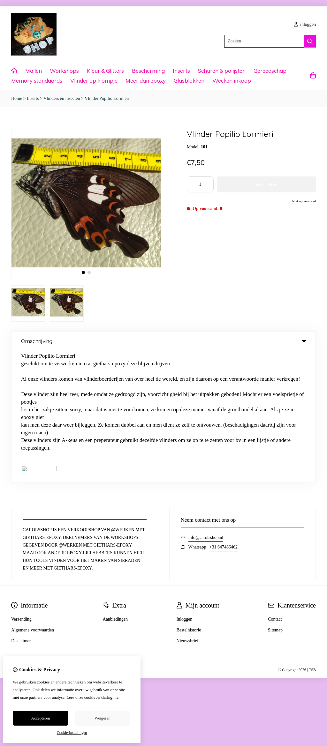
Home (16, 98)
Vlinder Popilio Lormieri (107, 98)
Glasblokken (189, 80)
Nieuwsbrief (188, 509)
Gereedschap (270, 70)
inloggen (305, 24)
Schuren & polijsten (222, 70)
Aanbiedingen (115, 487)
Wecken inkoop (231, 80)
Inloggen (185, 487)
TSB (312, 538)
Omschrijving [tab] (163, 341)
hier (116, 697)
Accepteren (40, 718)
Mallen (33, 70)
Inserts (181, 70)
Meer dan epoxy (145, 80)
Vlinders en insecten (61, 98)
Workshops (64, 70)
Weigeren (102, 718)
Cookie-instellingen (72, 732)
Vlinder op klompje (94, 80)
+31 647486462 (223, 415)
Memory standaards (36, 80)
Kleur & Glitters (105, 70)
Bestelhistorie (189, 498)
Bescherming (148, 70)
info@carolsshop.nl (206, 406)
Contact (275, 487)
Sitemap (275, 498)
